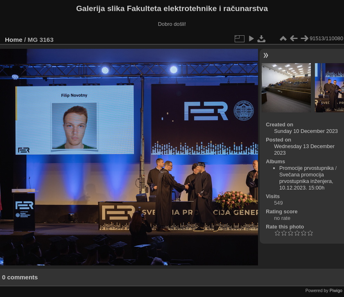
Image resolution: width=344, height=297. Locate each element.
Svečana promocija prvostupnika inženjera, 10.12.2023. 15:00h (306, 181)
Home (14, 39)
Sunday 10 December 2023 (306, 131)
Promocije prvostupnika (306, 168)
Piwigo (336, 290)
